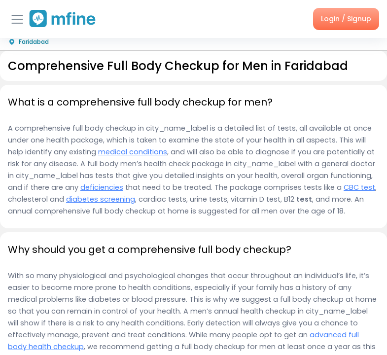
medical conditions (132, 152)
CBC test (359, 187)
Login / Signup (346, 19)
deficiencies (101, 187)
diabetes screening (100, 199)
